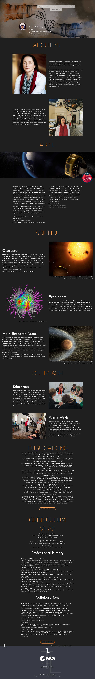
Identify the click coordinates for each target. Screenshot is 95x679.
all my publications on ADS (47, 508)
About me (40, 6)
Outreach (61, 6)
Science (54, 6)
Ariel (47, 6)
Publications (70, 6)
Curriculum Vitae (56, 9)
